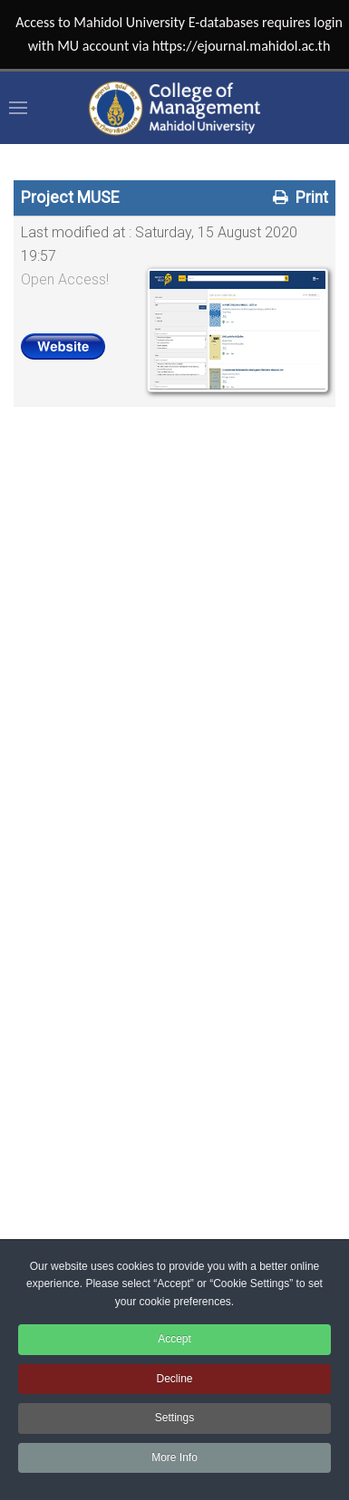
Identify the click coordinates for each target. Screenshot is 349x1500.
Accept (174, 1338)
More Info (174, 1457)
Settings (174, 1417)
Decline (174, 1378)
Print (298, 197)
